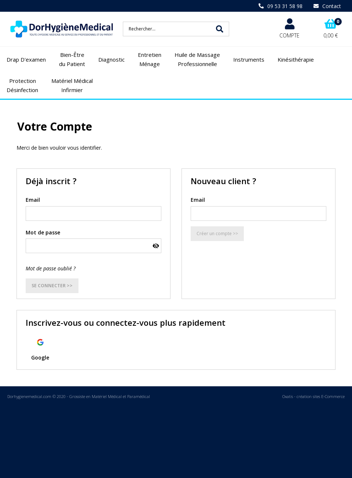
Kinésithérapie (296, 59)
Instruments (248, 59)
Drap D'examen (26, 59)
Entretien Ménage (149, 59)
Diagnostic (111, 59)
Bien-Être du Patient (72, 59)
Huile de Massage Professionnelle (197, 59)
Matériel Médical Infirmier (72, 85)
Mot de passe (43, 232)
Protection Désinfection (22, 85)
